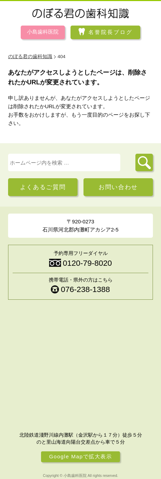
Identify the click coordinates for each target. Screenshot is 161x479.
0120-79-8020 (87, 263)
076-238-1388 (85, 289)
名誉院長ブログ (110, 32)
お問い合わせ (118, 187)
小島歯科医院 (43, 32)
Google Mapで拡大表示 (80, 456)
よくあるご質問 (43, 187)
